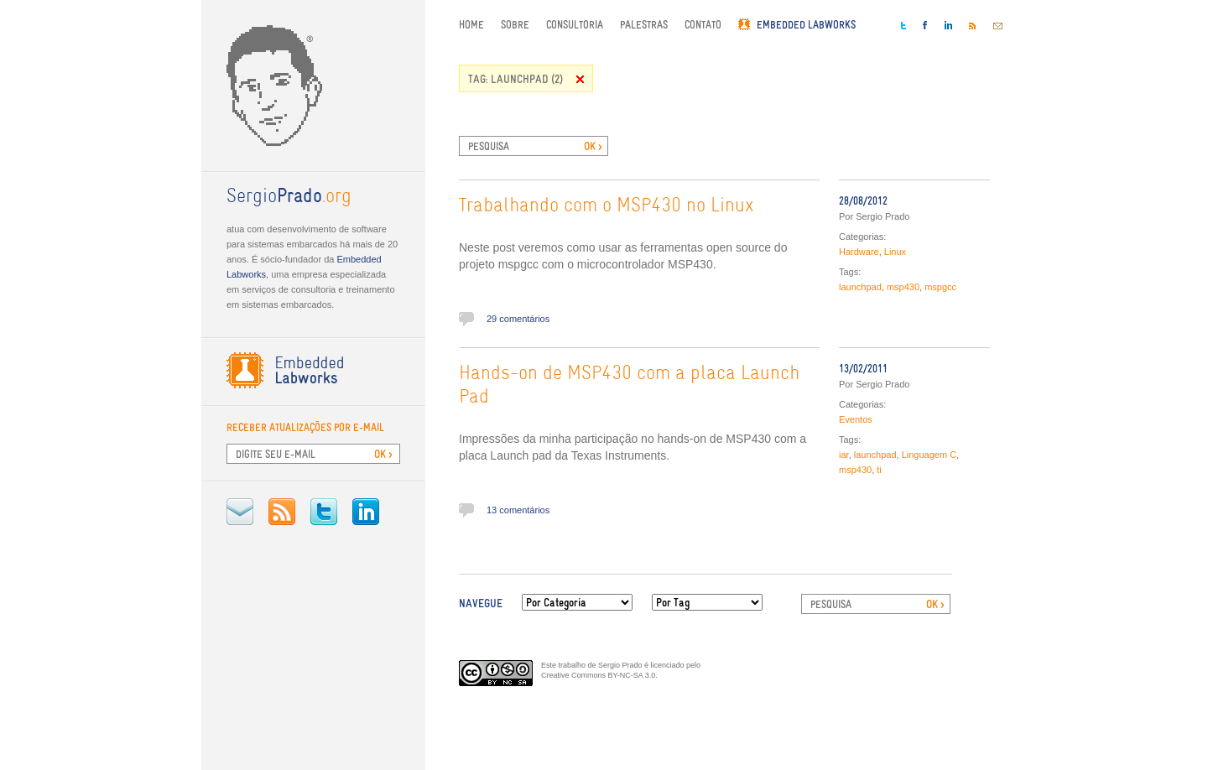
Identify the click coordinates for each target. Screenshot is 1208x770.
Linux (895, 252)
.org (288, 197)
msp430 (903, 287)
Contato (703, 24)
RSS (281, 511)
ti (879, 470)
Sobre (515, 24)
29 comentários (518, 319)
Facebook (925, 25)
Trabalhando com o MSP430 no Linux (606, 206)
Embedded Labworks (806, 24)
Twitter (323, 511)
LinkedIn (365, 511)
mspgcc (940, 287)
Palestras (644, 24)
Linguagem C (929, 455)
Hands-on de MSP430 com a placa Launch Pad (629, 386)
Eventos (855, 419)
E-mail (239, 511)
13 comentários (518, 510)
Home (471, 24)
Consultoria (574, 24)
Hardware (859, 252)
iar (844, 455)
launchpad (860, 287)
